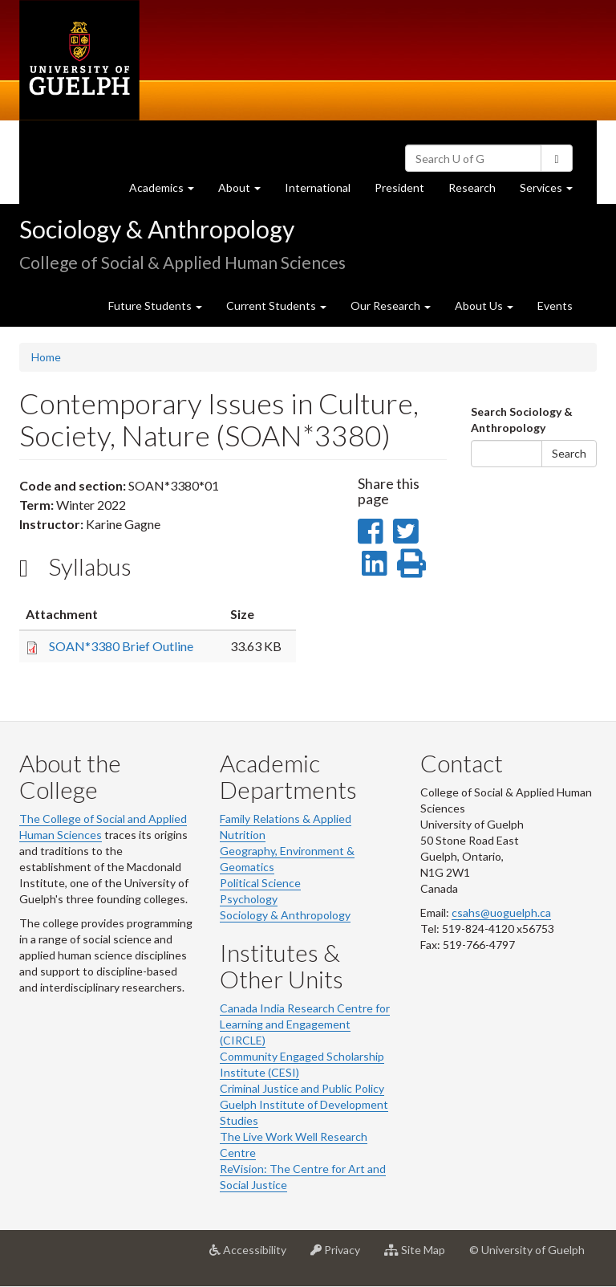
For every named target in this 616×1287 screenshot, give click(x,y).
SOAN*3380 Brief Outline (121, 646)
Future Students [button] (155, 305)
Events (555, 305)
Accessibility (253, 1255)
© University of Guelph (527, 1249)
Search (569, 453)
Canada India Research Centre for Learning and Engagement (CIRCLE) (305, 1024)
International (318, 187)
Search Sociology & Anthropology (522, 419)
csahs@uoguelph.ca (501, 912)
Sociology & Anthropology (156, 228)
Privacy (341, 1255)
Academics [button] (167, 191)
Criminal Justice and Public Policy (302, 1088)
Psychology (249, 899)
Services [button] (552, 191)
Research (478, 191)
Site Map (420, 1255)
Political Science (260, 883)
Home (46, 357)
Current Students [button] (276, 305)
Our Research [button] (391, 305)
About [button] (245, 191)
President (399, 187)
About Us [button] (484, 305)
